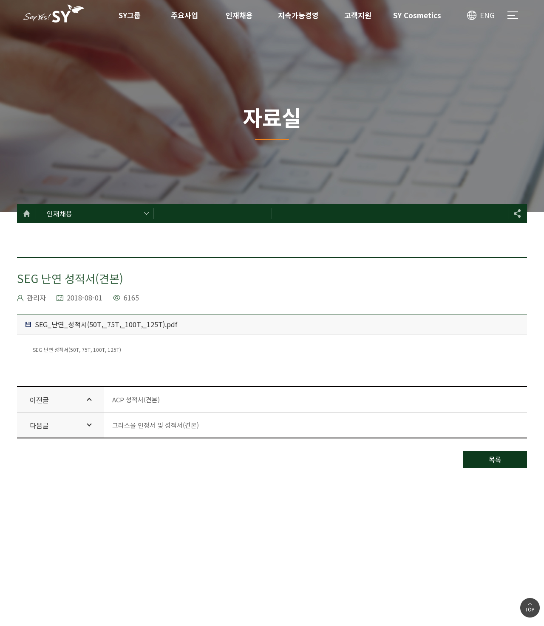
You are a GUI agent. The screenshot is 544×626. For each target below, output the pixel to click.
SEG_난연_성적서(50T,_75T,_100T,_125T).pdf (101, 324)
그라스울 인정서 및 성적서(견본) (155, 425)
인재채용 (239, 15)
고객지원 (357, 15)
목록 (495, 459)
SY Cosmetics (417, 15)
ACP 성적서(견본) (136, 399)
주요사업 (184, 15)
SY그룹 (130, 15)
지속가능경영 (298, 15)
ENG (487, 15)
